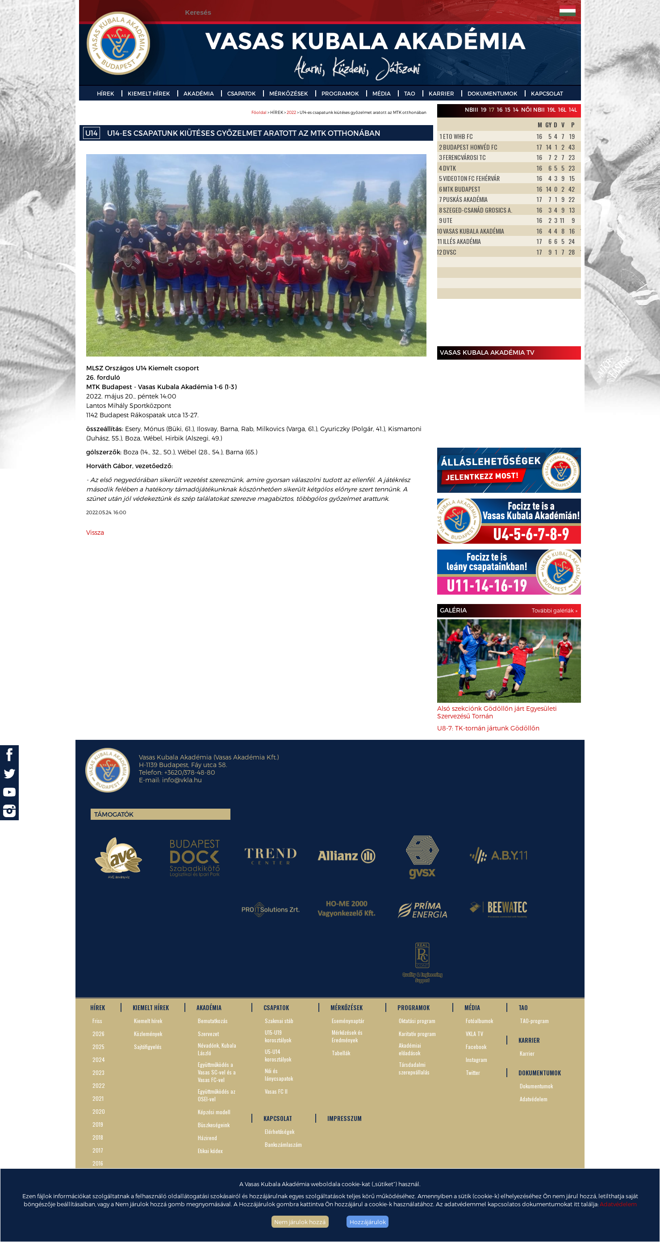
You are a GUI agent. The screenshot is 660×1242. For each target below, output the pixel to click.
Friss (97, 1020)
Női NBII (533, 109)
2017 (97, 1150)
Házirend (207, 1137)
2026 (98, 1033)
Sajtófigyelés (148, 1046)
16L (562, 109)
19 (483, 109)
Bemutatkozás (213, 1020)
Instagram (476, 1059)
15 (507, 109)
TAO (409, 93)
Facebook (476, 1046)
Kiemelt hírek (148, 1020)
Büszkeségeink (214, 1125)
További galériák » (554, 610)
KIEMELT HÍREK (149, 93)
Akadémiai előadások (410, 1049)
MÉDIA (381, 93)
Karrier (527, 1053)
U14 (91, 133)
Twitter (473, 1072)
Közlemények (148, 1033)
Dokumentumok (536, 1086)
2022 (291, 112)
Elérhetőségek (279, 1131)
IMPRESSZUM (344, 1118)
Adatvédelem (618, 1203)
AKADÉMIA (199, 93)
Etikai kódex (210, 1150)
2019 (97, 1124)
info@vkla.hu (182, 780)
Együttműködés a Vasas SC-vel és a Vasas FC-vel (217, 1072)
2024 (98, 1059)
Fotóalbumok (479, 1020)
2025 (98, 1046)
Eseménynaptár (348, 1020)
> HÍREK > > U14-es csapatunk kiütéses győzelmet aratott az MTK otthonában (338, 112)
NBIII (471, 109)
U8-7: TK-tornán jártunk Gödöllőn (488, 728)
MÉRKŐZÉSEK (288, 93)
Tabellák (341, 1053)
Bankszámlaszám (283, 1144)
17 (491, 109)
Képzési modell (214, 1112)
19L (551, 109)
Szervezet (208, 1033)
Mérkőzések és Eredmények (347, 1036)
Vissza (95, 532)
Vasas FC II (276, 1091)
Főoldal (259, 112)
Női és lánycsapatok (279, 1074)
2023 (98, 1072)
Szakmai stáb (279, 1020)
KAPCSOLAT (547, 93)
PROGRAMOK (340, 93)
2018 (97, 1137)
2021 (98, 1098)
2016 (97, 1163)
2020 (98, 1111)
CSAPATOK (241, 93)
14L (573, 109)
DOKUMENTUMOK (493, 93)
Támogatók (114, 814)
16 (499, 109)
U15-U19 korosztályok (278, 1036)
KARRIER (441, 93)
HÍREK (105, 93)
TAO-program (534, 1020)
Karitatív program (417, 1033)
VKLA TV (474, 1033)
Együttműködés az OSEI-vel (216, 1095)
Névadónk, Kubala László (217, 1049)
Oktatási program (417, 1020)
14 (515, 109)
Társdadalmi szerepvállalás (414, 1068)
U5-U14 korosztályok (278, 1055)
